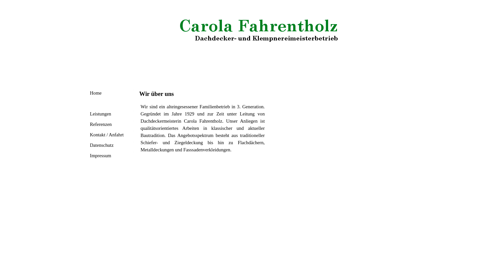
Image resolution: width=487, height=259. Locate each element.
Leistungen (100, 113)
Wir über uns (102, 103)
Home (96, 93)
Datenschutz (101, 145)
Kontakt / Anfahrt (107, 134)
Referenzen (101, 124)
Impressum (100, 155)
